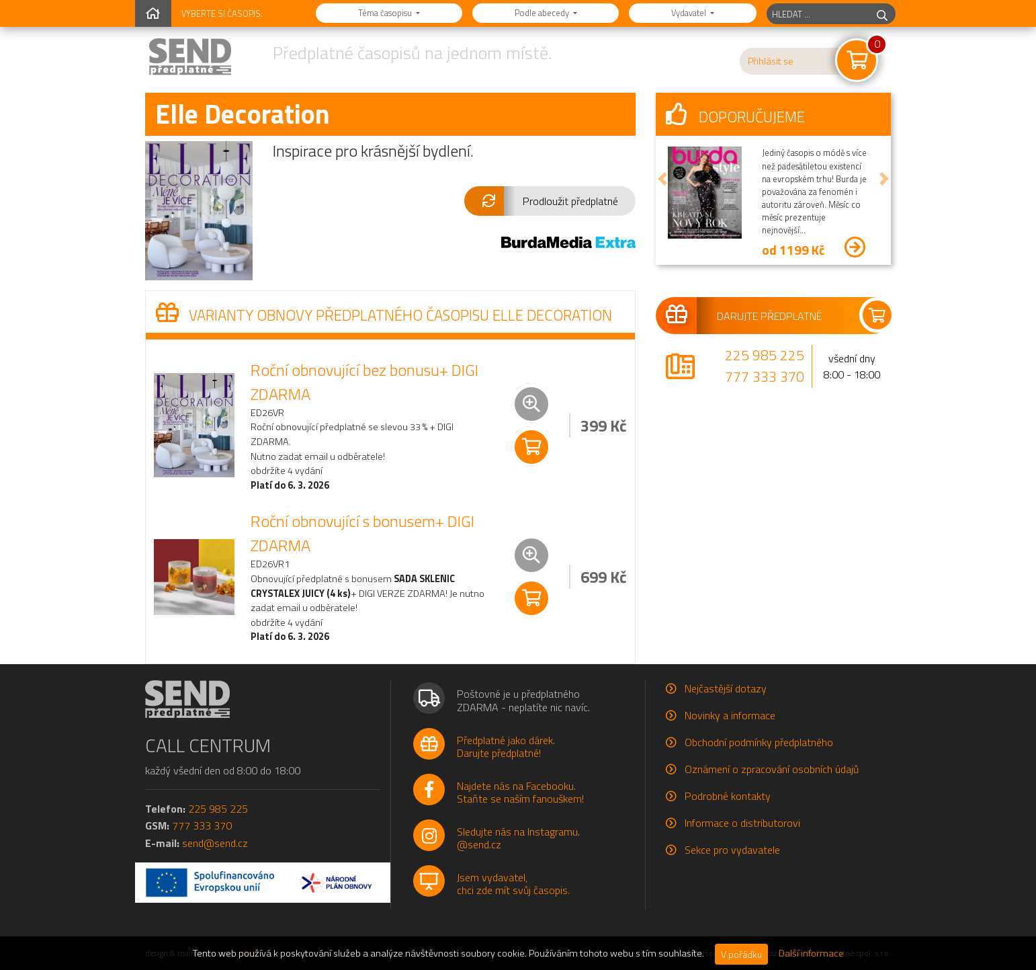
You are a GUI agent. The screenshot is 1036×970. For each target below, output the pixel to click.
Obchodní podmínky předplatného (759, 742)
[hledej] (882, 13)
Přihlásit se (770, 61)
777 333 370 (764, 376)
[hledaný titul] (818, 13)
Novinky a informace (730, 715)
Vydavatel (689, 12)
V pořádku (741, 954)
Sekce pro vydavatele (732, 850)
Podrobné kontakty (728, 796)
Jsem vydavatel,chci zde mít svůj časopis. (513, 883)
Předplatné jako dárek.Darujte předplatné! (506, 746)
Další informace (811, 953)
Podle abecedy (543, 12)
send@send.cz (215, 843)
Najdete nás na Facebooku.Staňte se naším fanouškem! (520, 792)
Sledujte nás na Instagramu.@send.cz (518, 837)
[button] (550, 201)
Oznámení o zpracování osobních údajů (772, 769)
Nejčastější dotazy (726, 688)
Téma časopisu (386, 12)
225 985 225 (764, 355)
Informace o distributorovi (742, 823)
